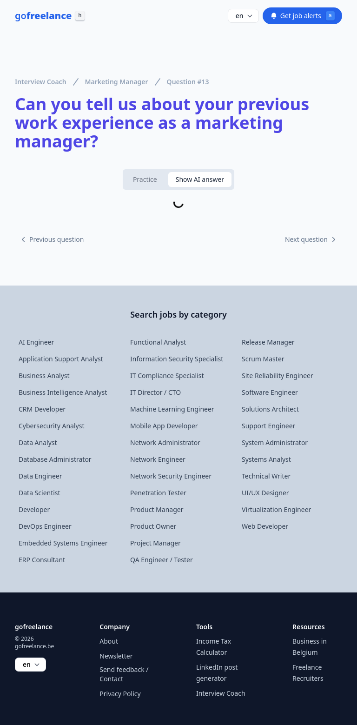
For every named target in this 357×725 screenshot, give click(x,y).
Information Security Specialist (176, 358)
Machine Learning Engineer (172, 409)
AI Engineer (36, 342)
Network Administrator (165, 442)
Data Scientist (39, 492)
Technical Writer (266, 476)
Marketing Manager (116, 81)
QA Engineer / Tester (161, 559)
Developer (34, 509)
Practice (145, 179)
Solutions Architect (270, 409)
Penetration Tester (158, 492)
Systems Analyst (266, 459)
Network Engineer (157, 459)
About (108, 641)
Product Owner (153, 526)
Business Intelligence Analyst (63, 392)
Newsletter (115, 656)
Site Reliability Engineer (277, 375)
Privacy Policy (119, 693)
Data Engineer (40, 476)
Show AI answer (200, 179)
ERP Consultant (42, 559)
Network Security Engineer (171, 476)
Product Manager (156, 509)
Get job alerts (302, 15)
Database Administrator (55, 459)
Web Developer (265, 526)
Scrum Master (263, 358)
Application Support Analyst (61, 358)
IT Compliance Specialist (167, 375)
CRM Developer (42, 409)
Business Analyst (44, 375)
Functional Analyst (158, 342)
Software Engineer (270, 392)
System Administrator (275, 442)
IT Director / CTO (155, 392)
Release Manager (268, 342)
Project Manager (155, 543)
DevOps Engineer (45, 526)
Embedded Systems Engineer (63, 543)
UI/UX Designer (265, 492)
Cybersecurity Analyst (51, 425)
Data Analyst (38, 442)
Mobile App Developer (164, 425)
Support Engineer (268, 425)
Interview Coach (40, 81)
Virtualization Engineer (276, 509)
